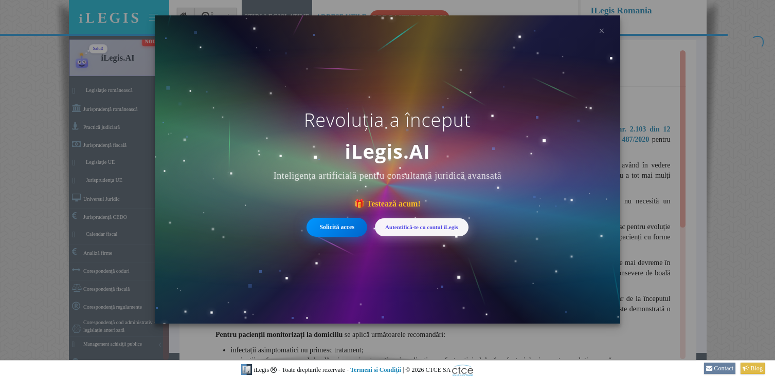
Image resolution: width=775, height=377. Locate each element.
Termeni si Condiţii (375, 369)
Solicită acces (336, 227)
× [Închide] (601, 30)
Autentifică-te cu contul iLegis (421, 227)
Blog (753, 368)
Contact (719, 368)
